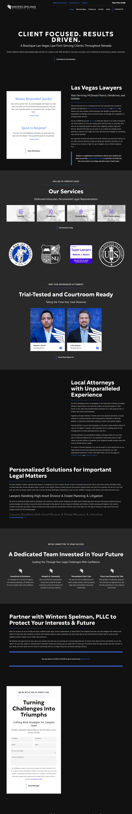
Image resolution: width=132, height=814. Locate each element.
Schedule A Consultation (65, 59)
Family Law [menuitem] (92, 9)
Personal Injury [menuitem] (81, 9)
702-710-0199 (118, 3)
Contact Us (119, 9)
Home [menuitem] (72, 9)
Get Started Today (66, 228)
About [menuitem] (108, 9)
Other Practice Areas (59, 3)
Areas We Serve (74, 3)
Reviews (84, 3)
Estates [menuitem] (101, 9)
